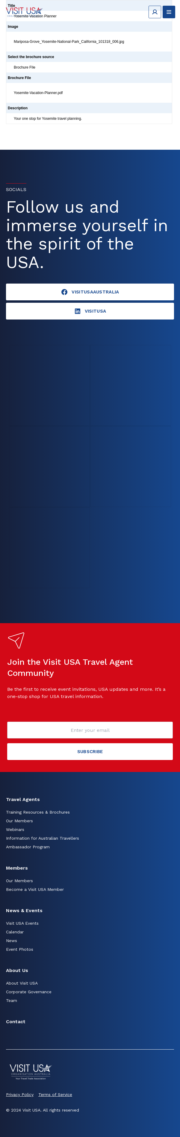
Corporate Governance (29, 991)
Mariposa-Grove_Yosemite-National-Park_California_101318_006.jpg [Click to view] (69, 42)
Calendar (15, 931)
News (11, 940)
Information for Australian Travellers (42, 838)
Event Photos (19, 949)
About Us (17, 970)
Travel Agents (23, 799)
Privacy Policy (20, 1094)
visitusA (90, 311)
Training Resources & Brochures (38, 812)
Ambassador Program (28, 846)
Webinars (15, 829)
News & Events (24, 910)
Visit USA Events (22, 923)
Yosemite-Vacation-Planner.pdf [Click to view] (38, 93)
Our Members (19, 820)
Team (11, 1000)
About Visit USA (22, 983)
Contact (15, 1021)
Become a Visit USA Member (35, 889)
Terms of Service (55, 1094)
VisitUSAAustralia (90, 292)
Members (17, 868)
